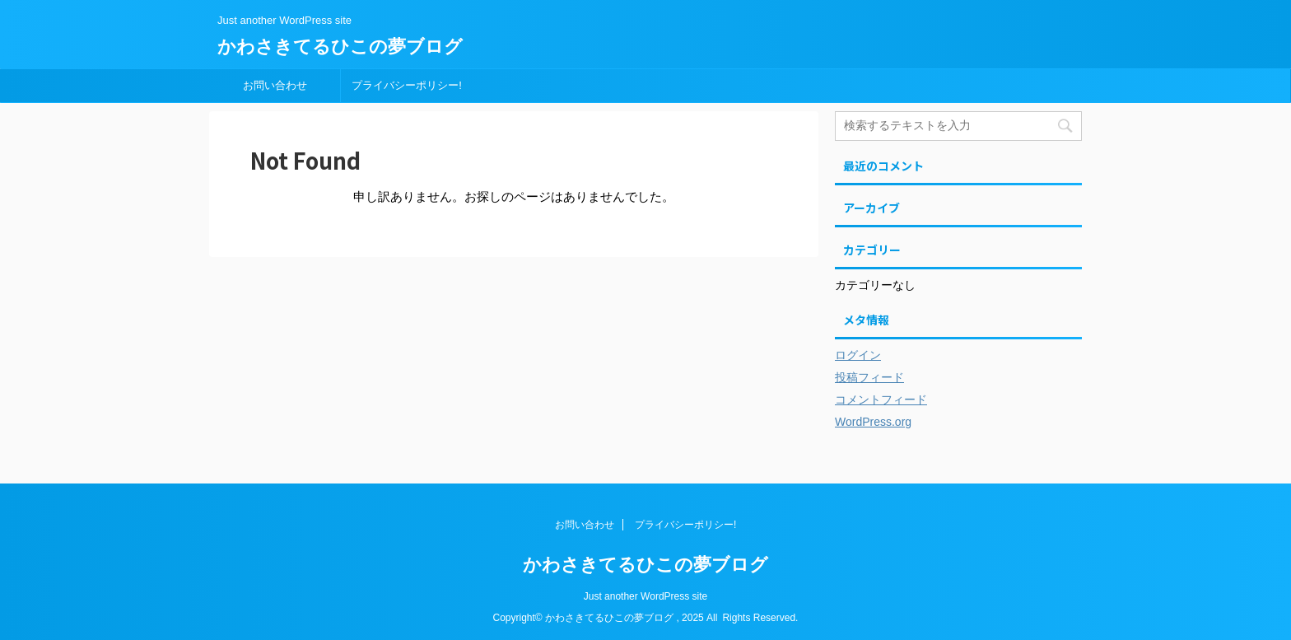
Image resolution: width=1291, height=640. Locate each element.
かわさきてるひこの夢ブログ (340, 46)
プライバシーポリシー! (407, 85)
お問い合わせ (275, 85)
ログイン (858, 355)
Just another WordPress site (646, 596)
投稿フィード (869, 377)
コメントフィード (881, 399)
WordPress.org (873, 421)
